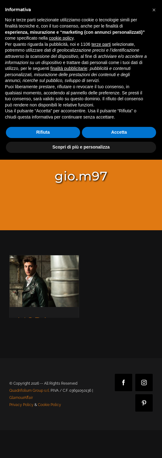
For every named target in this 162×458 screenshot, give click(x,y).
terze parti (101, 44)
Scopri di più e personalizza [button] (81, 147)
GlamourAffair (21, 397)
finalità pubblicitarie (68, 68)
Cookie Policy (49, 405)
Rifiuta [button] (43, 132)
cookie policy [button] (61, 38)
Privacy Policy (21, 405)
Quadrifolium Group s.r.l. (29, 390)
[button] (154, 10)
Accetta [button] (119, 132)
